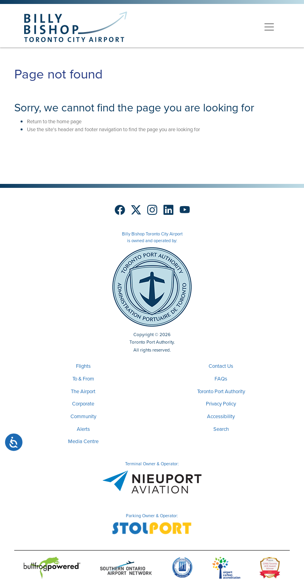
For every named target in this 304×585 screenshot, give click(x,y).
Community (83, 416)
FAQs (221, 378)
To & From (83, 378)
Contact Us (221, 366)
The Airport (83, 391)
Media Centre (83, 441)
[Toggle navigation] (269, 26)
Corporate (83, 403)
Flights (83, 366)
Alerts (83, 429)
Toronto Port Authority (221, 391)
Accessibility (221, 416)
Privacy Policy (221, 403)
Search (221, 429)
